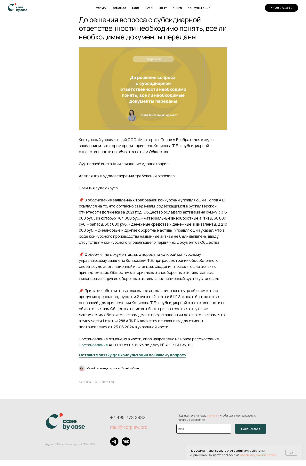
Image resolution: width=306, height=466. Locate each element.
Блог (136, 8)
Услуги (101, 8)
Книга (177, 8)
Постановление (93, 348)
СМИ (149, 8)
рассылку (213, 421)
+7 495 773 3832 (127, 423)
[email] (203, 435)
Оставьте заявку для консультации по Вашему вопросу (132, 358)
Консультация (199, 8)
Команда (119, 8)
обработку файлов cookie (258, 455)
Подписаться (250, 435)
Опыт (162, 8)
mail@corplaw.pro (128, 433)
